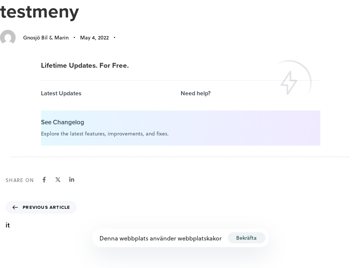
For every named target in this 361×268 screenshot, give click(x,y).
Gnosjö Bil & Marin (46, 37)
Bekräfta (246, 238)
